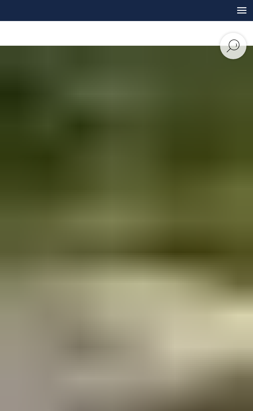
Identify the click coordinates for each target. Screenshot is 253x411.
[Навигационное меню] (241, 10)
